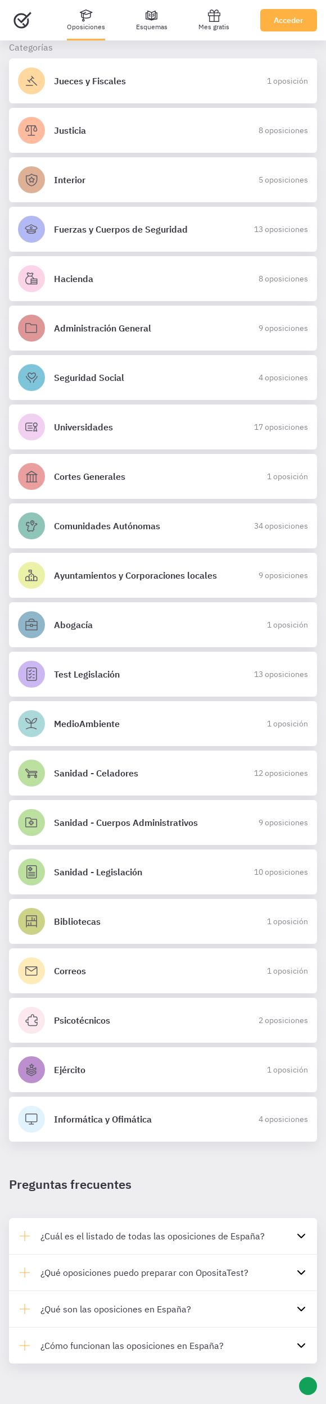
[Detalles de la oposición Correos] (163, 970)
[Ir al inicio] (22, 20)
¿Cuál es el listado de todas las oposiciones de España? (152, 1236)
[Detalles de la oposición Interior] (163, 179)
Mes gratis (213, 20)
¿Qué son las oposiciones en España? (115, 1309)
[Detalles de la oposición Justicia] (163, 130)
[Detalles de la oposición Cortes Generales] (163, 476)
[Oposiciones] (86, 20)
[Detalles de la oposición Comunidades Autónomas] (163, 525)
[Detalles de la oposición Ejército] (163, 1069)
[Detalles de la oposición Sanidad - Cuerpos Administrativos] (163, 822)
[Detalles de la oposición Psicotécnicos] (163, 1020)
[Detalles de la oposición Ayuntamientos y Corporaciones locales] (163, 575)
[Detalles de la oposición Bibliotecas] (163, 921)
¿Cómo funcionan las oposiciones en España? (132, 1345)
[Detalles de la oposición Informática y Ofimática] (163, 1119)
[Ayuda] (308, 1386)
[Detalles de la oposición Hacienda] (163, 278)
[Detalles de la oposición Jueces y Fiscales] (163, 80)
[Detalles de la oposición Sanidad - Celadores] (163, 773)
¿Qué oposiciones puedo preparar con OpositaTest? (144, 1272)
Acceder (289, 20)
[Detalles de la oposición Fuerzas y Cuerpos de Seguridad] (163, 229)
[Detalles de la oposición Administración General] (163, 328)
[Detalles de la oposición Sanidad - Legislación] (163, 871)
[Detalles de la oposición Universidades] (163, 427)
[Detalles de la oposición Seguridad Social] (163, 377)
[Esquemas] (151, 20)
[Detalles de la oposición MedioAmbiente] (163, 723)
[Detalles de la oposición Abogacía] (163, 624)
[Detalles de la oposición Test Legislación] (163, 674)
